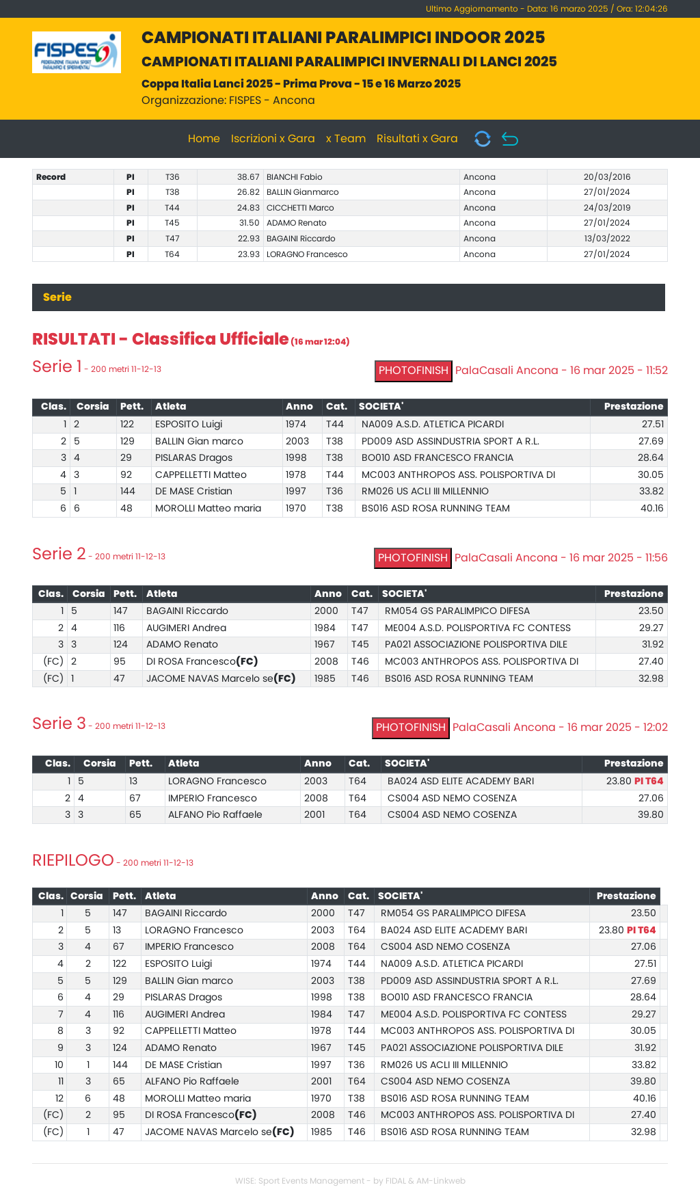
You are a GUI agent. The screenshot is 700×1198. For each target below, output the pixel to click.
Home (204, 138)
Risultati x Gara (417, 138)
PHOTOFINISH (413, 370)
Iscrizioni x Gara (273, 138)
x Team (346, 138)
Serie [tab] (57, 297)
